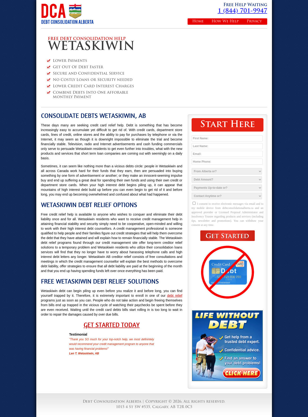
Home (198, 21)
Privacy (254, 21)
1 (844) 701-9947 (242, 11)
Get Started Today (112, 325)
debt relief (174, 295)
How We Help (225, 21)
